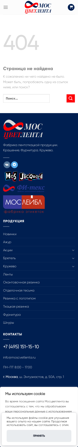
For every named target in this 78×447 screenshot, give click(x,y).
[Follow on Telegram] (14, 164)
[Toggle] (73, 250)
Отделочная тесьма (18, 290)
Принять (39, 436)
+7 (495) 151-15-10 (21, 346)
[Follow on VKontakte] (7, 164)
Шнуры (8, 323)
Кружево (9, 266)
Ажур (7, 242)
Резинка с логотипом (19, 298)
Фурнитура (12, 315)
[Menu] (5, 7)
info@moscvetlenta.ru (19, 357)
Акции (7, 250)
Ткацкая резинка (16, 306)
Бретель (9, 258)
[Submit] (71, 98)
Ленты (8, 274)
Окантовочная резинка (21, 282)
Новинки (9, 234)
